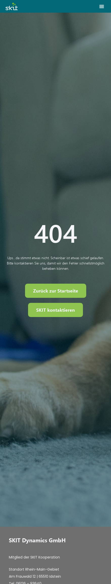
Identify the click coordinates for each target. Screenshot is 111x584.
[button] (101, 6)
